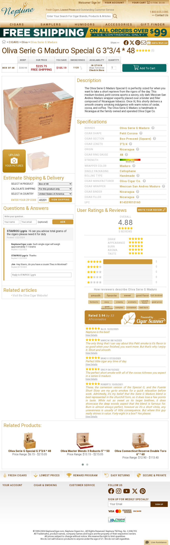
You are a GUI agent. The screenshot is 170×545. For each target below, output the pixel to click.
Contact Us (161, 15)
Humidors (85, 24)
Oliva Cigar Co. (133, 181)
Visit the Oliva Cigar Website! (30, 295)
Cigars (17, 24)
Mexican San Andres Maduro (142, 186)
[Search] (79, 16)
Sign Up (159, 504)
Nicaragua (129, 149)
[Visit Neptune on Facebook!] (111, 492)
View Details (91, 335)
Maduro (128, 166)
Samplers (51, 24)
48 (124, 154)
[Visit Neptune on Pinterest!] (143, 492)
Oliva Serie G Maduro (137, 128)
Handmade (130, 175)
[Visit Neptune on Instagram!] (119, 492)
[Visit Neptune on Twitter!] (135, 492)
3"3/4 (126, 144)
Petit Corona (131, 133)
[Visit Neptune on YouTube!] (127, 492)
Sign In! (95, 2)
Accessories (118, 24)
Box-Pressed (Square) (138, 138)
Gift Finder (153, 24)
